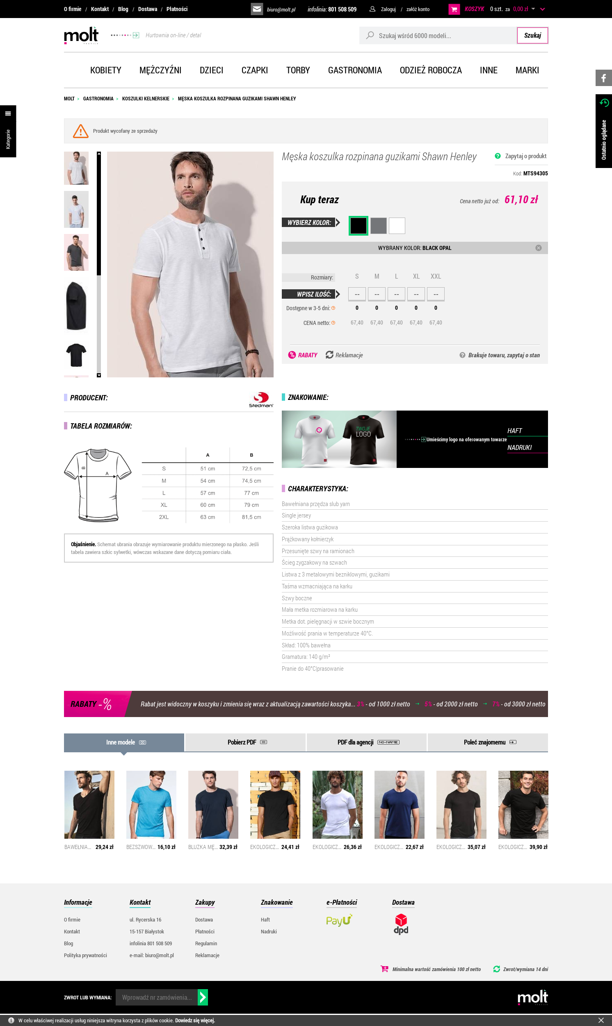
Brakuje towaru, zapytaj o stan (504, 355)
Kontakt (100, 9)
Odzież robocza (431, 70)
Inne (489, 70)
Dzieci (212, 70)
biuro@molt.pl (281, 9)
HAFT (514, 430)
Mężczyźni (160, 70)
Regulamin (206, 943)
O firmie (72, 9)
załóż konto (417, 9)
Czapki (255, 70)
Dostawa (147, 9)
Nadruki (269, 931)
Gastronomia (355, 70)
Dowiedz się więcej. (195, 1020)
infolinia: (332, 9)
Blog (123, 9)
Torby (298, 70)
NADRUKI (519, 447)
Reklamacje (207, 955)
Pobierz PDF (242, 742)
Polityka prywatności (85, 955)
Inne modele (120, 742)
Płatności (177, 9)
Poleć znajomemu (484, 742)
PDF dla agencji (355, 742)
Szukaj (532, 35)
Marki (527, 70)
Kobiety (105, 70)
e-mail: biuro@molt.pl (152, 955)
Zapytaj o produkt (526, 156)
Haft (265, 919)
